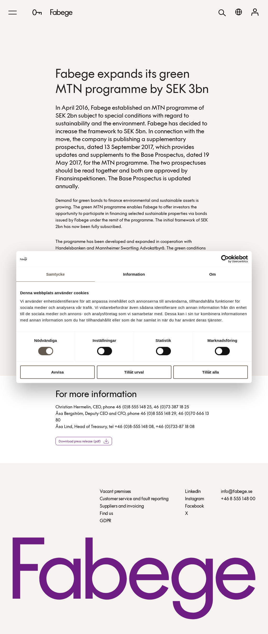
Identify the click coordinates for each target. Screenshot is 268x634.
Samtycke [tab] (55, 274)
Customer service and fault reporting (134, 499)
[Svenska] (238, 12)
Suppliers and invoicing (122, 506)
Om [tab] (212, 274)
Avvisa (57, 372)
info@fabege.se (236, 491)
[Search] (222, 12)
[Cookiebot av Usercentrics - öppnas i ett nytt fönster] (225, 259)
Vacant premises (115, 491)
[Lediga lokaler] (37, 12)
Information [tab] (134, 274)
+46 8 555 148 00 (238, 499)
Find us (106, 513)
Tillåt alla (210, 372)
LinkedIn (193, 491)
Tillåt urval (134, 372)
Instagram (194, 499)
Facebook (194, 506)
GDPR (105, 521)
